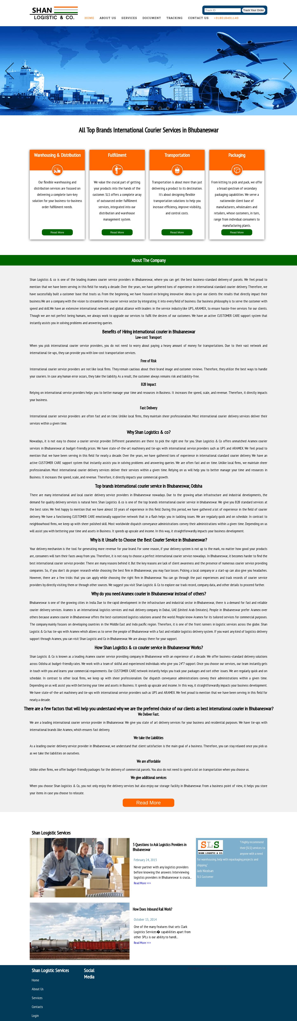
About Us (108, 17)
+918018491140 (226, 17)
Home (89, 17)
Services (129, 17)
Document (152, 17)
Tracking (174, 17)
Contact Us (198, 17)
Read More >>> (142, 883)
